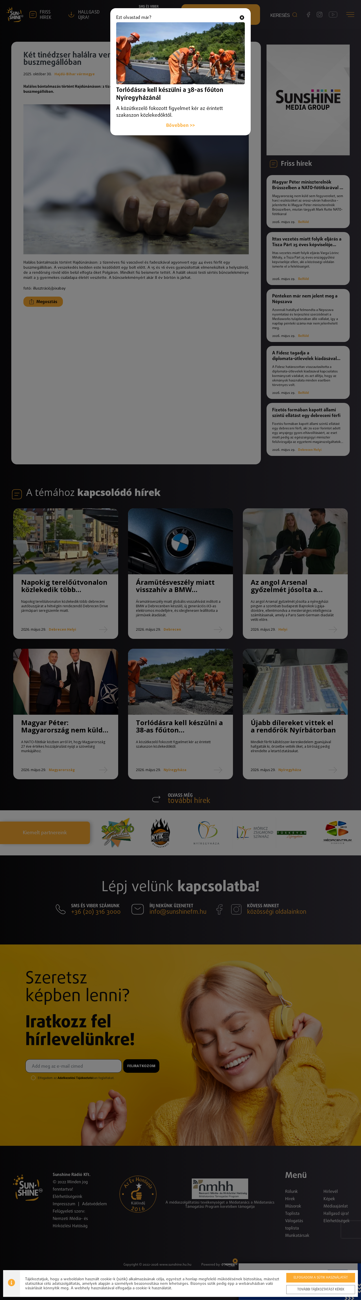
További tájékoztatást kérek (320, 1289)
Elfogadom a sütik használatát (321, 1277)
